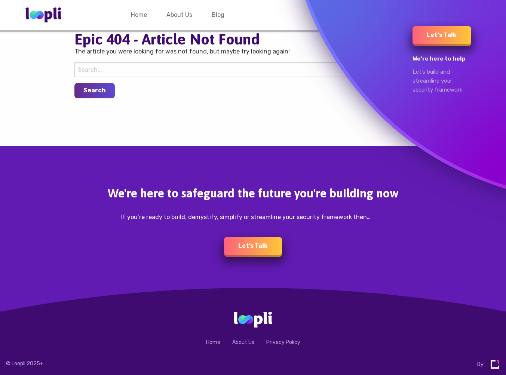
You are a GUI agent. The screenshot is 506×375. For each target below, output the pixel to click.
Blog (218, 14)
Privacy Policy (283, 342)
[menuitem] (139, 15)
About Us (179, 14)
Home (139, 14)
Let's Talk (442, 35)
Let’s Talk (253, 245)
